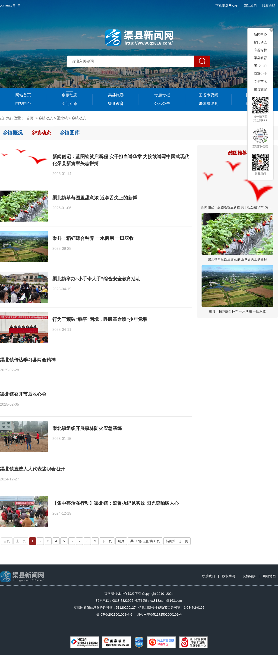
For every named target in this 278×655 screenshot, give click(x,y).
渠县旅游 (116, 95)
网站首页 (23, 95)
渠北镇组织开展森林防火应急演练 (87, 428)
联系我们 (208, 576)
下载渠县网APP (226, 6)
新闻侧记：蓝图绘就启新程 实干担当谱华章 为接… (237, 207)
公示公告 (162, 103)
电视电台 (23, 103)
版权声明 (268, 6)
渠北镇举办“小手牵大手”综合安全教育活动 (96, 278)
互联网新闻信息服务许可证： (105, 607)
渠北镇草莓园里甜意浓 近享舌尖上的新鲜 (237, 259)
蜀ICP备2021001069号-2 (114, 614)
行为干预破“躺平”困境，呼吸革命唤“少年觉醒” (101, 319)
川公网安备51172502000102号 (159, 614)
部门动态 (69, 103)
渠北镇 (62, 118)
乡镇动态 (69, 95)
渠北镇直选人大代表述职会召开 (32, 468)
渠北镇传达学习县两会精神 (28, 359)
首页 (30, 118)
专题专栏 (162, 95)
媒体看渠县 (208, 103)
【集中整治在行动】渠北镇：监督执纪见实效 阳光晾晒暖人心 (115, 503)
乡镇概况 (12, 133)
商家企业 (260, 73)
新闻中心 (260, 34)
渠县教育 (116, 103)
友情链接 (249, 576)
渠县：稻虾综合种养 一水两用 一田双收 (237, 311)
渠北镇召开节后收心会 (23, 394)
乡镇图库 (69, 133)
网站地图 (250, 6)
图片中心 (260, 66)
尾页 (121, 541)
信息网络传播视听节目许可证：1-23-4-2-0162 (171, 607)
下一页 (107, 541)
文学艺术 (260, 81)
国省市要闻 (208, 95)
